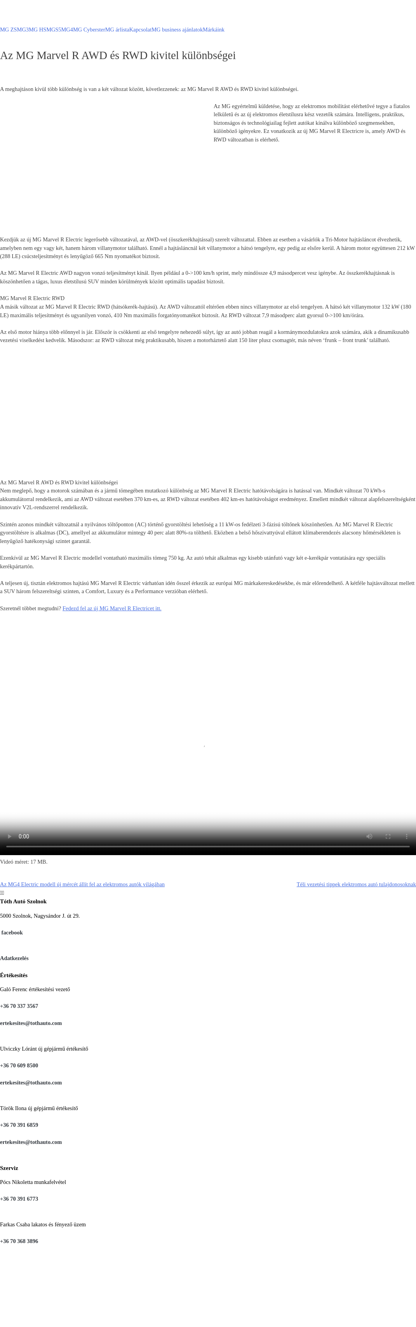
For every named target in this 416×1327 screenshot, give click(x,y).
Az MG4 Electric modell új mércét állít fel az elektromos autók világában (82, 884)
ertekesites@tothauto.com (31, 1023)
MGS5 (53, 29)
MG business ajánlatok (177, 29)
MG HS (37, 29)
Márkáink (214, 29)
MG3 (23, 29)
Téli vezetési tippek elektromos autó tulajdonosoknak (356, 884)
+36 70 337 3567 (19, 1006)
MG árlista (117, 29)
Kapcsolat (140, 29)
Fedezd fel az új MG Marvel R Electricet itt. (112, 608)
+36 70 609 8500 (19, 1065)
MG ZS (8, 29)
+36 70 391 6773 (19, 1199)
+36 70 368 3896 (19, 1241)
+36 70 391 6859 (19, 1125)
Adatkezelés (14, 958)
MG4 (67, 29)
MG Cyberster (89, 29)
